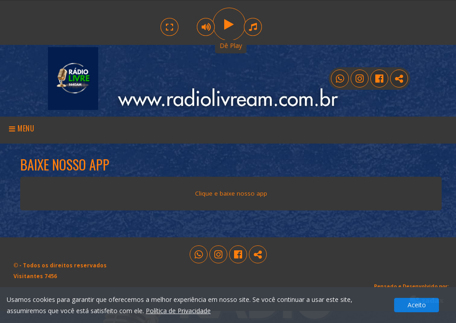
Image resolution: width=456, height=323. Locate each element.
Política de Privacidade (178, 310)
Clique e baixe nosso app (231, 193)
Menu (22, 128)
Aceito (417, 305)
